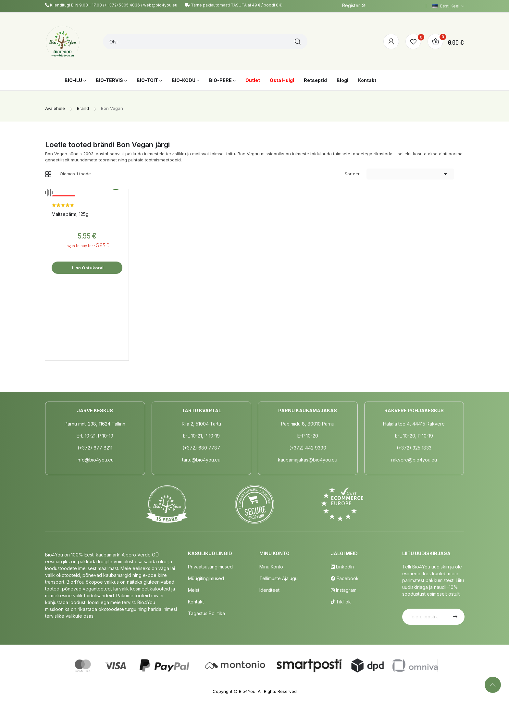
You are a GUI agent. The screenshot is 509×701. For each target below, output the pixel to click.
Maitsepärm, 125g (70, 214)
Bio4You (247, 691)
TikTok (341, 601)
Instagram (343, 590)
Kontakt (196, 601)
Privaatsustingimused (210, 566)
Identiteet (269, 590)
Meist (193, 590)
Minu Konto (271, 566)
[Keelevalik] (448, 6)
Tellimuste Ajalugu (278, 578)
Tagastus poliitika (206, 613)
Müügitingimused (206, 578)
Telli (454, 617)
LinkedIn (342, 566)
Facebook (345, 578)
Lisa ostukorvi (87, 267)
